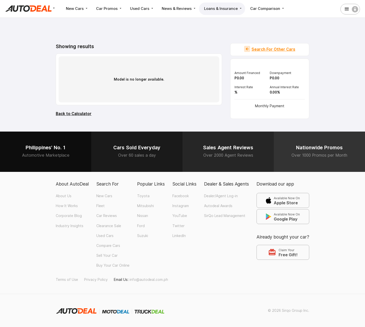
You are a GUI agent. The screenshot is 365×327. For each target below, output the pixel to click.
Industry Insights (69, 226)
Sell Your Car (107, 255)
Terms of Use (67, 280)
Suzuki (142, 236)
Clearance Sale (108, 226)
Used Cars (142, 8)
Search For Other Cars (273, 49)
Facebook (180, 196)
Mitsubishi (145, 206)
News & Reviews (179, 8)
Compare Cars (108, 246)
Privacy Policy (96, 280)
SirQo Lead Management (224, 216)
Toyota (143, 196)
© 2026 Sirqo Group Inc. (288, 310)
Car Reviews (106, 216)
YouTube (179, 216)
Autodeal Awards (218, 206)
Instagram (180, 206)
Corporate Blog (69, 216)
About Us (63, 196)
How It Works (67, 206)
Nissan (142, 216)
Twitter (178, 226)
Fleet (100, 206)
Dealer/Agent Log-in (221, 196)
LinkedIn (179, 236)
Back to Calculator (74, 113)
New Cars (77, 8)
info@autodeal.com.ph (149, 280)
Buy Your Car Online (113, 265)
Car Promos (109, 8)
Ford (141, 226)
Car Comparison (267, 8)
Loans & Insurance (223, 8)
